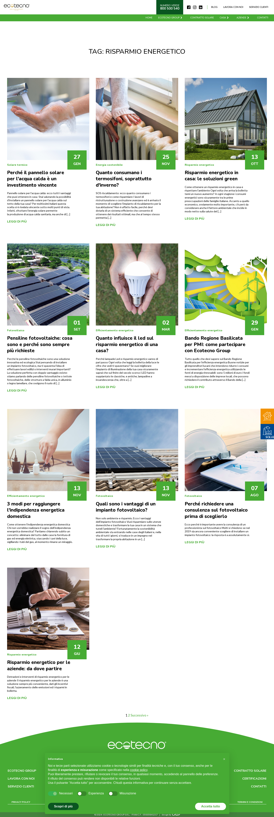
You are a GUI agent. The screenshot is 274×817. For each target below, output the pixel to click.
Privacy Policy (21, 802)
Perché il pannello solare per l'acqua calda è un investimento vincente (35, 178)
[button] (224, 759)
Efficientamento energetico (114, 330)
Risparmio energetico (199, 165)
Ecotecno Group (170, 17)
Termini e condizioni (249, 802)
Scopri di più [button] (63, 806)
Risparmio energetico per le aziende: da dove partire (38, 665)
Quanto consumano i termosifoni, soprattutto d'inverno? (123, 178)
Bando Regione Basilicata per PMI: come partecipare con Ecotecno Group (215, 344)
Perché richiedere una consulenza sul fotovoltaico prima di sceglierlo (216, 510)
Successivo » (139, 715)
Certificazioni (254, 779)
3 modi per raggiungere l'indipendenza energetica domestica (36, 510)
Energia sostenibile (109, 165)
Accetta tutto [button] (210, 806)
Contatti (262, 17)
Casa (224, 17)
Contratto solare (202, 17)
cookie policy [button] (138, 770)
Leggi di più (17, 221)
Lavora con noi (233, 7)
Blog (214, 7)
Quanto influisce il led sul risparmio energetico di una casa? (127, 344)
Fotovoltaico (15, 330)
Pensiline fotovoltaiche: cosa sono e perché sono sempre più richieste (39, 344)
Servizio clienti (258, 7)
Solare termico (17, 165)
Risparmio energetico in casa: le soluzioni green (211, 175)
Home (149, 17)
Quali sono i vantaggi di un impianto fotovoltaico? (126, 507)
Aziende (243, 17)
